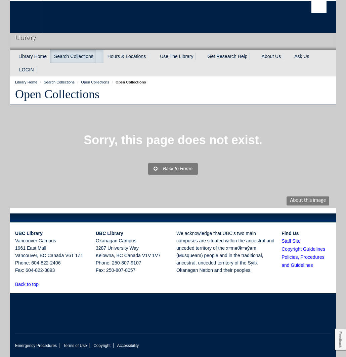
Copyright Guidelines (303, 249)
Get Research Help (228, 56)
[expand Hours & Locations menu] (152, 56)
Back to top (30, 284)
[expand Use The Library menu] (200, 56)
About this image (308, 200)
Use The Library (176, 56)
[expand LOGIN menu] (40, 69)
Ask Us (301, 56)
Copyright (102, 345)
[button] (42, 284)
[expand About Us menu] (287, 56)
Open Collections (57, 94)
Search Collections (73, 56)
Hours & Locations (126, 56)
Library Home (32, 56)
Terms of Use (75, 345)
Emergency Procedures (36, 345)
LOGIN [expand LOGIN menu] (26, 69)
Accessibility (128, 345)
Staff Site (291, 241)
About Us (271, 56)
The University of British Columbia (31, 17)
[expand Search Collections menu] (99, 56)
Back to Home (173, 168)
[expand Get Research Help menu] (254, 56)
